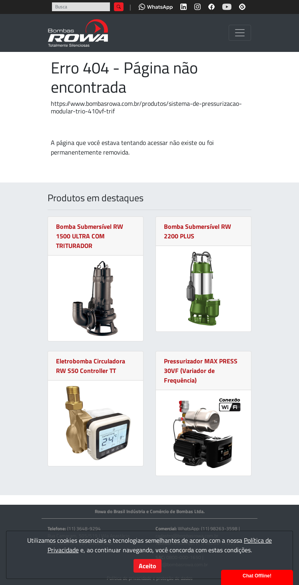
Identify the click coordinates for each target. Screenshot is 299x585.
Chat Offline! (257, 576)
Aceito (147, 566)
